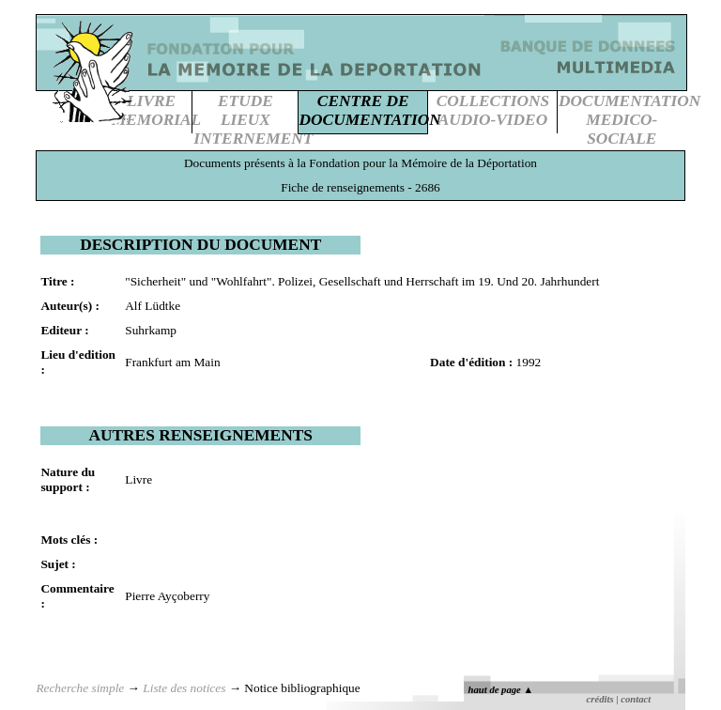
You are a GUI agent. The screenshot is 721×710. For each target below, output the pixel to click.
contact (636, 699)
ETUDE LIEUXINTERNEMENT (253, 119)
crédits (600, 699)
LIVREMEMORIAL (156, 110)
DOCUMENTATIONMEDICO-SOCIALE (629, 119)
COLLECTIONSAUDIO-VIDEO (493, 110)
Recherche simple (80, 688)
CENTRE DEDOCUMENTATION (370, 110)
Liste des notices (184, 688)
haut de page (500, 690)
